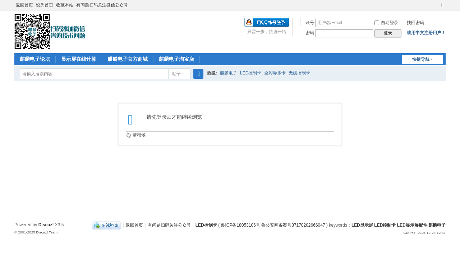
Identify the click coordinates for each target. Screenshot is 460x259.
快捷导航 (420, 59)
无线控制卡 (299, 73)
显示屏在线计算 (78, 59)
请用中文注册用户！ (426, 32)
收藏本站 (64, 5)
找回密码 (415, 22)
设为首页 (44, 5)
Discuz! (46, 224)
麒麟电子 (228, 73)
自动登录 (386, 22)
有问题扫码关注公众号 (169, 225)
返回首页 (24, 5)
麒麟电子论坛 (35, 59)
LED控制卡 (250, 73)
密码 (309, 32)
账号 (309, 22)
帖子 (176, 73)
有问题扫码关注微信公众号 (102, 5)
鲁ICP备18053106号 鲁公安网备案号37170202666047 (273, 225)
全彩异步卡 (275, 73)
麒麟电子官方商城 (127, 59)
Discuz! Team (47, 232)
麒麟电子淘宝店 (176, 59)
